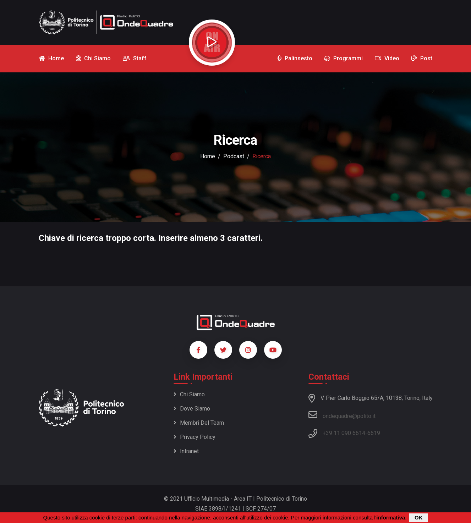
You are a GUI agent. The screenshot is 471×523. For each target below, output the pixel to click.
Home (207, 156)
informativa (390, 517)
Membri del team (199, 422)
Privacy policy (194, 437)
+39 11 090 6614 (344, 433)
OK (419, 517)
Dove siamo (192, 408)
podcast (233, 156)
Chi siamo (189, 394)
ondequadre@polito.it (342, 414)
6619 (373, 433)
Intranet (186, 451)
